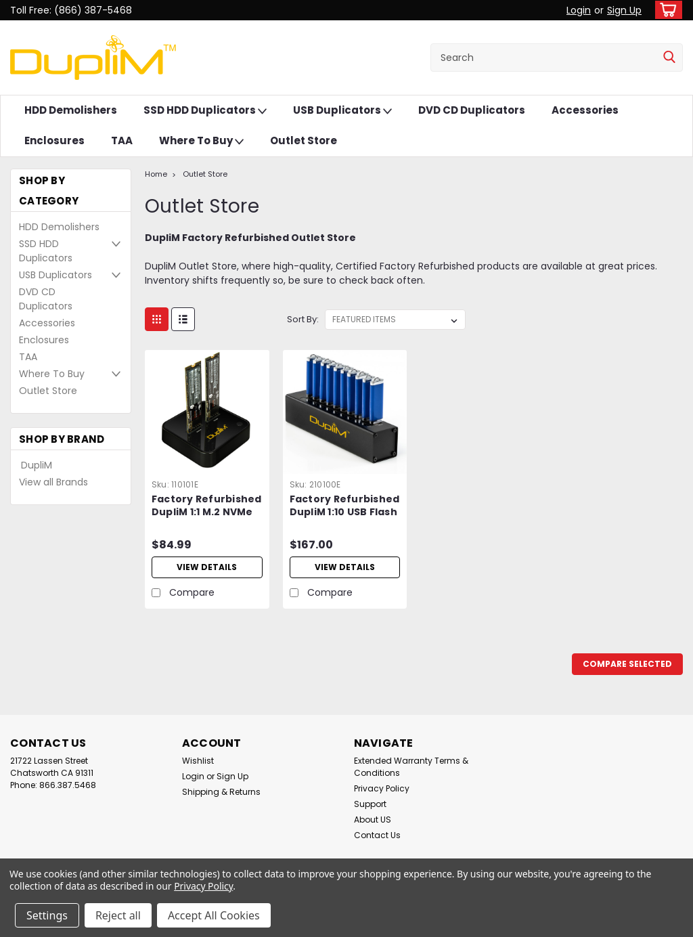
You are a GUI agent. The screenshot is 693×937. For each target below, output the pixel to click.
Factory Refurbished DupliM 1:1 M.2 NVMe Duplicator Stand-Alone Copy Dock (207, 506)
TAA (122, 140)
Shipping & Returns (221, 792)
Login (578, 10)
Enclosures (54, 140)
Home (156, 174)
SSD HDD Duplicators (205, 110)
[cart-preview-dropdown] (665, 10)
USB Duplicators (342, 110)
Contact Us (377, 835)
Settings (47, 915)
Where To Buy (201, 141)
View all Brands (53, 482)
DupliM (36, 465)
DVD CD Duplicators (471, 110)
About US (372, 819)
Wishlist (198, 760)
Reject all (118, 915)
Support (370, 804)
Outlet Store (303, 140)
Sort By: (303, 319)
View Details (207, 567)
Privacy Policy (381, 788)
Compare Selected (627, 664)
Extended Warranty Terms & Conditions (411, 767)
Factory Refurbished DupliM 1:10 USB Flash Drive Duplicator (345, 506)
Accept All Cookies (214, 915)
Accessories (585, 110)
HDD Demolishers (70, 110)
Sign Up (624, 10)
